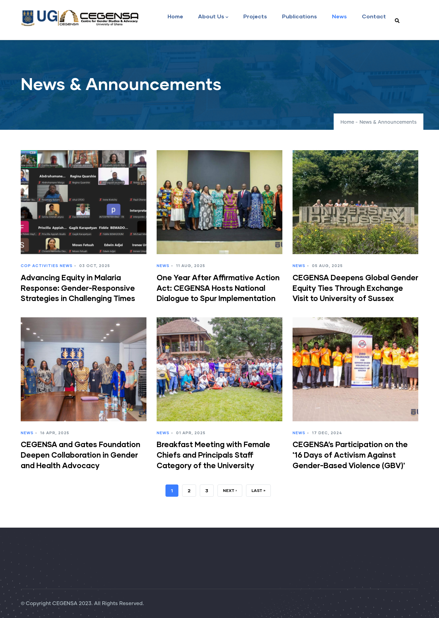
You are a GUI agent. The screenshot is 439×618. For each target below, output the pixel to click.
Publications (299, 16)
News (339, 16)
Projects (255, 16)
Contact (374, 16)
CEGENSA (64, 603)
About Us (213, 17)
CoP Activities (39, 265)
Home (175, 16)
